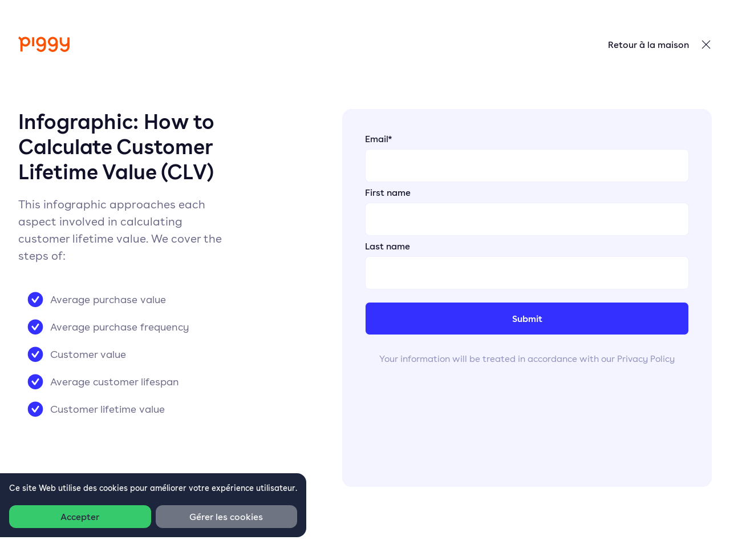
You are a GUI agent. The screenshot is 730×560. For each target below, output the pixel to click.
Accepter (79, 516)
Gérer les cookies (226, 516)
